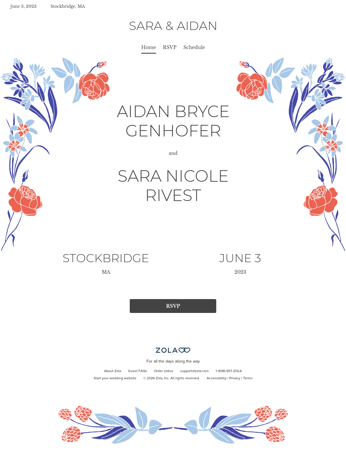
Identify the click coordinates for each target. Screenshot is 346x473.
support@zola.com (194, 371)
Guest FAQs (137, 371)
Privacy (234, 378)
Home (148, 47)
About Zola (112, 371)
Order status (163, 371)
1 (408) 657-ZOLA (229, 371)
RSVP (169, 47)
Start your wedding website (115, 378)
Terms (248, 378)
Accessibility (216, 378)
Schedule (194, 47)
